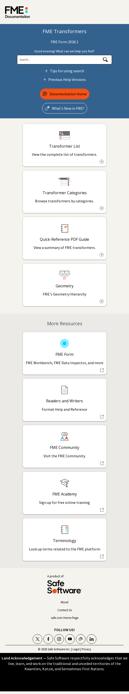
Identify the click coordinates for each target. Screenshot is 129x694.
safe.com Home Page (64, 618)
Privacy (86, 649)
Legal (76, 649)
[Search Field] (64, 59)
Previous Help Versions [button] (65, 79)
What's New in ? (68, 108)
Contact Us (64, 610)
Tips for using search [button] (65, 70)
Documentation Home (68, 93)
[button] (105, 59)
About (64, 602)
